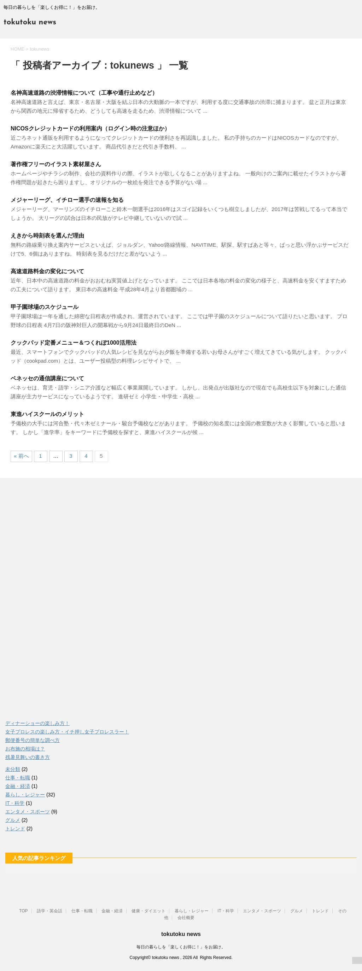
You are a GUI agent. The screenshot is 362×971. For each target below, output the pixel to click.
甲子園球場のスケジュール (44, 307)
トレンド (15, 828)
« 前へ (21, 456)
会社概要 (185, 917)
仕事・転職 (17, 777)
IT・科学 (14, 803)
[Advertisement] (58, 600)
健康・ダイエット (148, 910)
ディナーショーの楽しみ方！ (37, 723)
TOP (23, 910)
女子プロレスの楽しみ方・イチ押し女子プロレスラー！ (67, 732)
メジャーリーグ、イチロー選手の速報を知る (67, 200)
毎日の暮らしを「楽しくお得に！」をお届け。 (181, 946)
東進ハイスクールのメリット (47, 414)
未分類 (12, 769)
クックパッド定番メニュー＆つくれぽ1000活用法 (73, 343)
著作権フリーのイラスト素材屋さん (56, 164)
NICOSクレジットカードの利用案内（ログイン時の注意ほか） (90, 128)
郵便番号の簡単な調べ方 (32, 740)
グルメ (12, 820)
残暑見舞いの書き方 (27, 757)
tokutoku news (30, 22)
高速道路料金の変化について (47, 271)
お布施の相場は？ (25, 748)
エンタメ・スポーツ (27, 811)
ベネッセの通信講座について (47, 378)
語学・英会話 (49, 910)
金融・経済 (17, 786)
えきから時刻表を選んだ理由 (47, 236)
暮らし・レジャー (25, 794)
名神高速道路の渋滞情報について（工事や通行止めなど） (84, 93)
